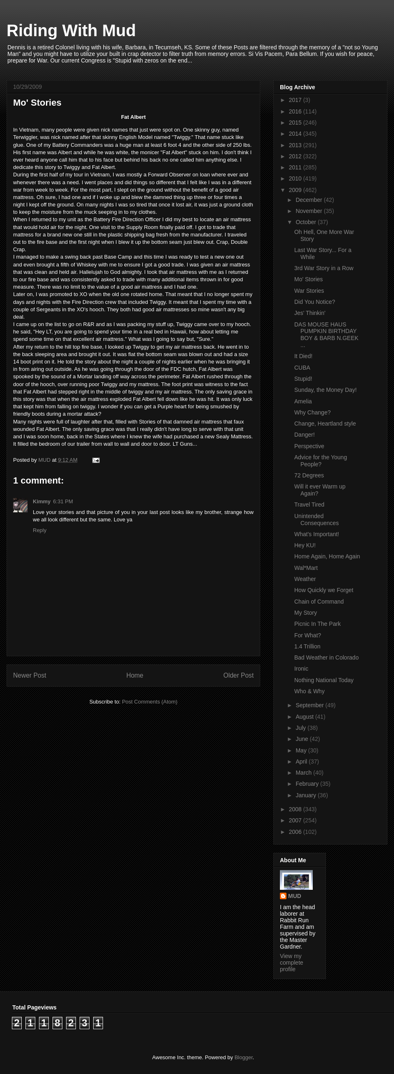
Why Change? (312, 412)
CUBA (302, 367)
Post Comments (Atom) (149, 702)
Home (135, 675)
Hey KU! (305, 545)
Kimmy (41, 501)
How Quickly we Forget (323, 590)
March (304, 772)
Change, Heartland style (325, 423)
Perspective (309, 446)
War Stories (309, 290)
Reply (39, 530)
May (302, 750)
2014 (296, 133)
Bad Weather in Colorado (326, 657)
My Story (305, 612)
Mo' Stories (308, 279)
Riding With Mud (71, 30)
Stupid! (303, 378)
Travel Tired (309, 504)
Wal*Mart (306, 568)
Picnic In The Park (317, 623)
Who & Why (309, 691)
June (302, 739)
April (302, 761)
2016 (296, 111)
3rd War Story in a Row (323, 268)
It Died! (303, 356)
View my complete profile (291, 962)
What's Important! (316, 534)
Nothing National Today (324, 680)
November (309, 211)
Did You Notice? (314, 302)
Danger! (304, 434)
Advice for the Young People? (320, 461)
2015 (296, 122)
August (305, 716)
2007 (296, 820)
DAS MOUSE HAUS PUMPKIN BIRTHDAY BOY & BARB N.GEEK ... (326, 334)
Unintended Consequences (316, 519)
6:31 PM (63, 501)
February (308, 783)
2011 (296, 167)
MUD (294, 896)
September (310, 705)
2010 (296, 178)
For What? (307, 635)
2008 (296, 809)
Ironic (301, 668)
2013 (296, 145)
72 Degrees (309, 475)
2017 (296, 100)
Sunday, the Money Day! (325, 390)
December (309, 200)
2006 (296, 832)
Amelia (303, 401)
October (307, 222)
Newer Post (29, 675)
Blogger (243, 1057)
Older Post (238, 675)
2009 (296, 190)
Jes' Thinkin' (309, 313)
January (307, 795)
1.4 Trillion (307, 646)
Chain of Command (319, 601)
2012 (296, 156)
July (301, 727)
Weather (305, 579)
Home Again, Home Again (327, 556)
